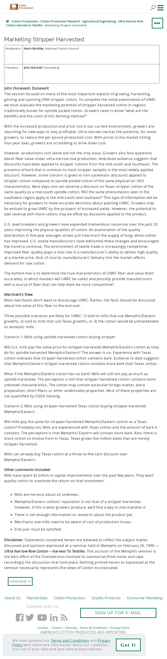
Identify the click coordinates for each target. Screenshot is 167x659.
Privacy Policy (119, 628)
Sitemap (71, 628)
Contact (43, 628)
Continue (20, 581)
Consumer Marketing (145, 598)
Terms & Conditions (93, 628)
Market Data (37, 598)
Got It (128, 645)
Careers (57, 628)
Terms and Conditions (70, 640)
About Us (12, 598)
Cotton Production (69, 598)
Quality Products (106, 598)
